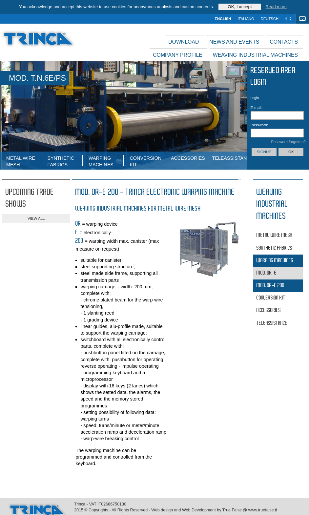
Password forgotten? (288, 142)
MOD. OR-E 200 (270, 285)
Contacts (284, 42)
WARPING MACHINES (101, 160)
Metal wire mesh (20, 160)
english (223, 19)
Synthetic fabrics (60, 160)
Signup (264, 152)
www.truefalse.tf (262, 510)
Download (183, 42)
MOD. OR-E (267, 273)
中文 (288, 19)
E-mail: (256, 108)
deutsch (269, 19)
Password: (259, 125)
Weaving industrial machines (255, 55)
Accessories (188, 158)
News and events (234, 42)
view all (36, 218)
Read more (276, 6)
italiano (245, 19)
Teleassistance (229, 158)
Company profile (177, 55)
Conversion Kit (145, 160)
